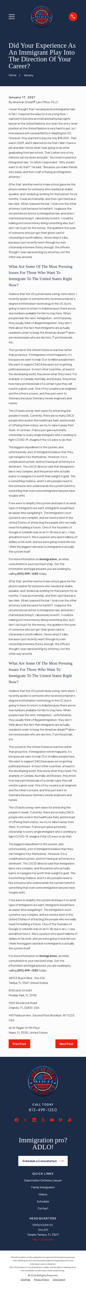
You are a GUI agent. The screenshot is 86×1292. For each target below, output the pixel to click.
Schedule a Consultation (43, 1161)
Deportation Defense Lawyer (43, 1180)
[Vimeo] (60, 1120)
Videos (43, 1194)
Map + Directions (43, 1239)
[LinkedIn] (34, 1120)
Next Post (66, 1044)
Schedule (43, 1201)
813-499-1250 (43, 1109)
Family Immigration (43, 1187)
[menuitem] (25, 1279)
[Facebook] (16, 1120)
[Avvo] (69, 1120)
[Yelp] (43, 1120)
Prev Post (19, 1044)
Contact (42, 1208)
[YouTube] (52, 1120)
